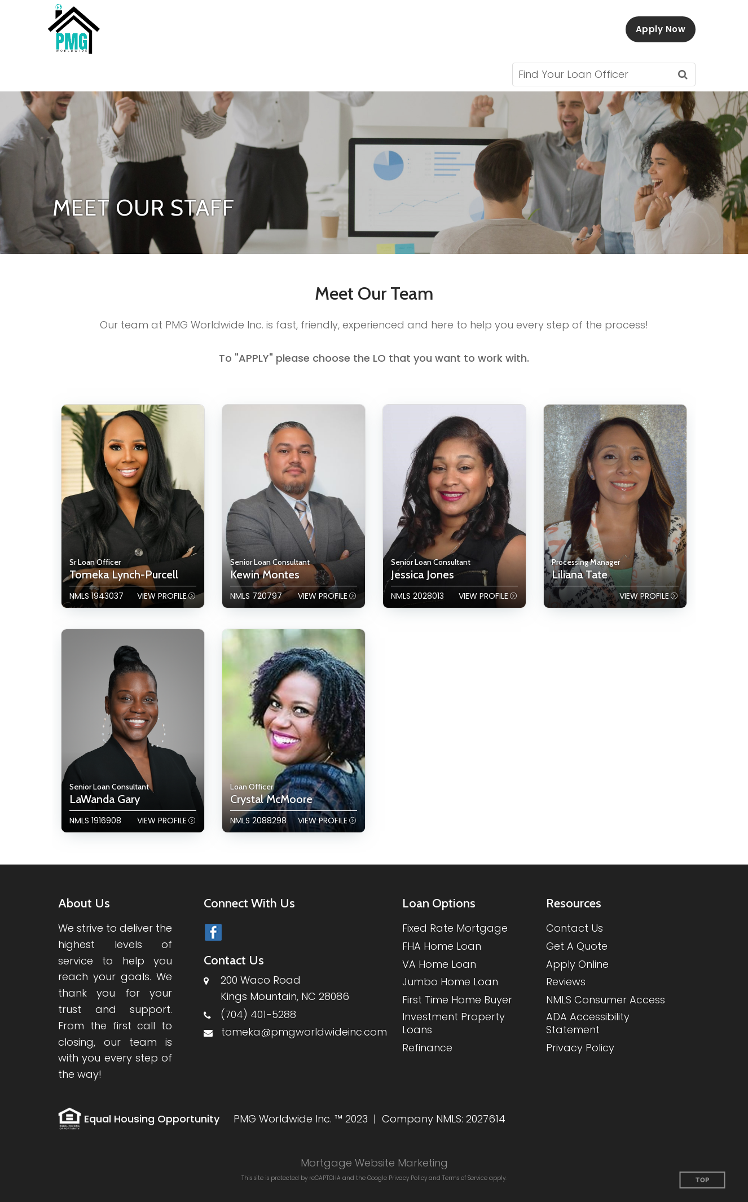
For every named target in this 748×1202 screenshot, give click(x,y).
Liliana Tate (580, 574)
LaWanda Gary (104, 799)
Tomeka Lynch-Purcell (123, 574)
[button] (88, 74)
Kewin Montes (265, 574)
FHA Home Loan (441, 946)
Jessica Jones (422, 574)
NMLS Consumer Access (605, 999)
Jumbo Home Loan (450, 981)
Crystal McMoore (271, 799)
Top (703, 1180)
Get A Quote (577, 946)
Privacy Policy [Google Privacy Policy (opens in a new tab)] (408, 1178)
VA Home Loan (439, 964)
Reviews (566, 981)
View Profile (162, 596)
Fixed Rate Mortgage (455, 928)
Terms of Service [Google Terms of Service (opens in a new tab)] (464, 1178)
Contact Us (574, 928)
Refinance (427, 1047)
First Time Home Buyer (457, 999)
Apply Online (577, 964)
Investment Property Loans (453, 1023)
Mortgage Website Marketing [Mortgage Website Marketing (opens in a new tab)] (374, 1163)
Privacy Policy (580, 1047)
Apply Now (661, 29)
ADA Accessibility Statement (588, 1023)
